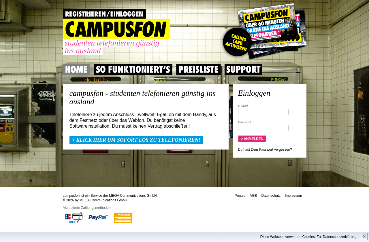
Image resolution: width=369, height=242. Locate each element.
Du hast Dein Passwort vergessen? (265, 150)
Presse (240, 196)
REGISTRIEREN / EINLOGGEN (104, 14)
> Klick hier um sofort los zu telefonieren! (136, 140)
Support (243, 69)
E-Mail (243, 106)
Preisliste (198, 69)
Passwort (244, 122)
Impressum (293, 196)
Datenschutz (270, 196)
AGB (253, 196)
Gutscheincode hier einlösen (263, 31)
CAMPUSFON (116, 29)
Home (76, 69)
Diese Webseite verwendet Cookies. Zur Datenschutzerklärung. (308, 237)
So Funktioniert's (133, 69)
